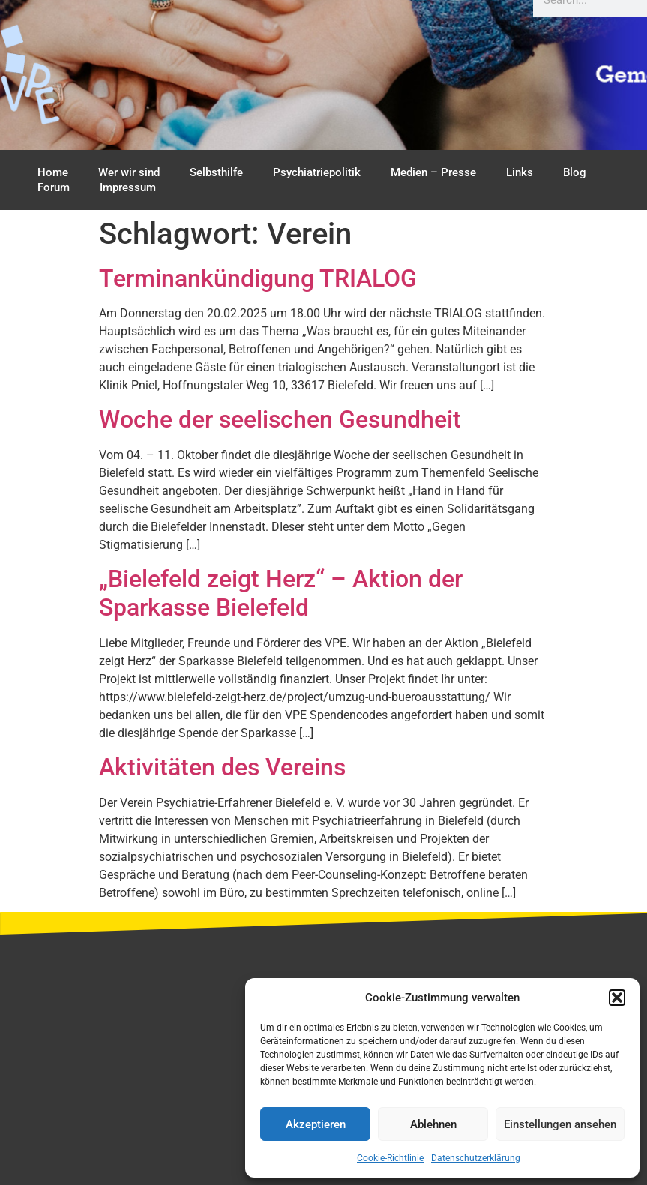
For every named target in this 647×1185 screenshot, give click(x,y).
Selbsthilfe (216, 172)
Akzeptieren (316, 1124)
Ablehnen (433, 1124)
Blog (574, 172)
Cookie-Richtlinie (390, 1158)
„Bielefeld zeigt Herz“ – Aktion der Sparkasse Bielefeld (281, 593)
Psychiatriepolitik (317, 172)
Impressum (128, 187)
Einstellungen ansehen (560, 1124)
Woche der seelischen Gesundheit (280, 419)
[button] (617, 997)
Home (52, 172)
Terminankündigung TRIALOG (258, 278)
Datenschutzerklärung (475, 1158)
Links (519, 172)
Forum (53, 187)
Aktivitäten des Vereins (222, 767)
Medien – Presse (433, 172)
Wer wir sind (129, 172)
